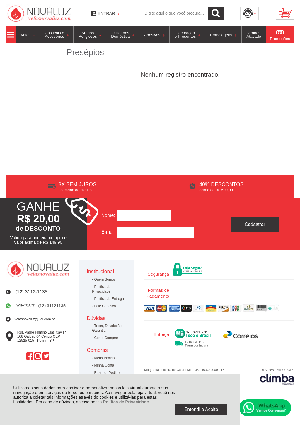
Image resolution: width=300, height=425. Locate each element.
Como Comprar (106, 338)
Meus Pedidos (105, 358)
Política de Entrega (109, 299)
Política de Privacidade (126, 402)
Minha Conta (104, 365)
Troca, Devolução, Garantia (107, 328)
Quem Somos (105, 279)
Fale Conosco (105, 306)
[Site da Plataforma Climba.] (277, 376)
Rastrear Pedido (107, 373)
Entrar (106, 13)
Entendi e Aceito (201, 409)
